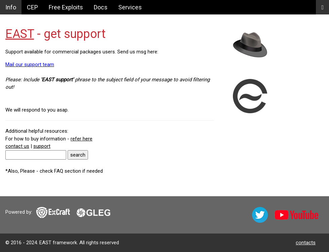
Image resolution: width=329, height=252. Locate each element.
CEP (32, 7)
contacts (306, 243)
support (41, 146)
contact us (17, 146)
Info (10, 7)
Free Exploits (66, 7)
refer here (81, 139)
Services (130, 7)
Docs (101, 7)
